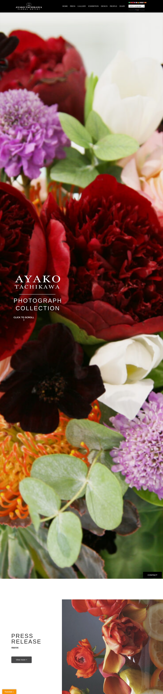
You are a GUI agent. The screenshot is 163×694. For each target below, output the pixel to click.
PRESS (72, 6)
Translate (140, 10)
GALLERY (82, 6)
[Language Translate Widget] (136, 6)
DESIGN (104, 6)
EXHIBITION (93, 6)
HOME (65, 6)
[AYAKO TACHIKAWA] (28, 6)
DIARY (122, 6)
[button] (24, 318)
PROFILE (113, 6)
